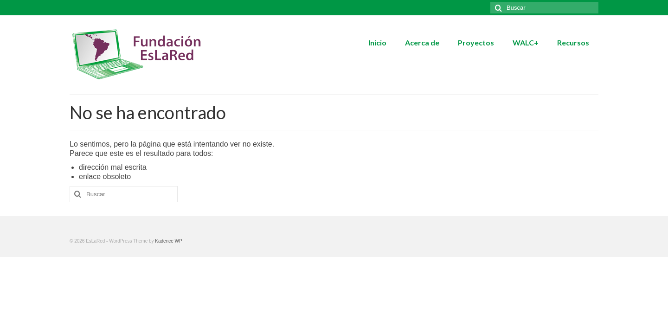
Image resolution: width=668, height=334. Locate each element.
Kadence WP (168, 241)
